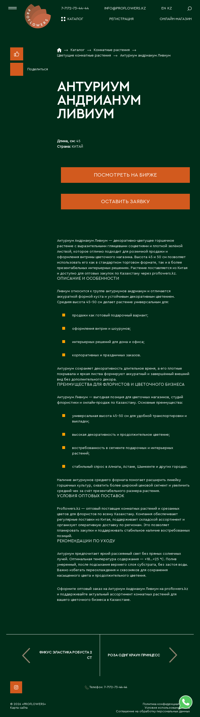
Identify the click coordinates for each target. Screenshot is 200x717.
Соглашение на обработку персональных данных (153, 711)
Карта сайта (19, 707)
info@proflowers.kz (125, 8)
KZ (169, 8)
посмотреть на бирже (125, 175)
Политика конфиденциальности (166, 704)
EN (163, 8)
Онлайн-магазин (176, 19)
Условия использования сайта (167, 707)
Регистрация (121, 19)
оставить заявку (125, 201)
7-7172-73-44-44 (75, 8)
